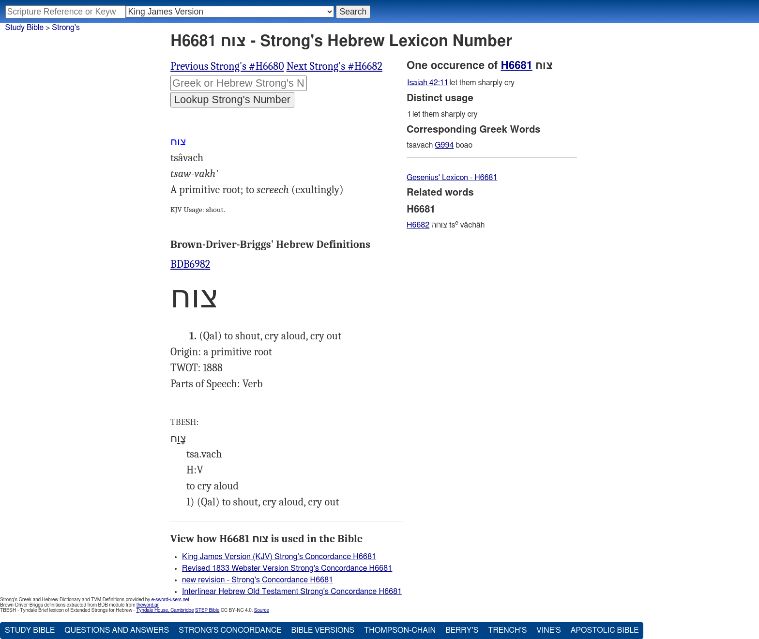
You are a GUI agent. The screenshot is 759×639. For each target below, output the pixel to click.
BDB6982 (190, 264)
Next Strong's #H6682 (334, 66)
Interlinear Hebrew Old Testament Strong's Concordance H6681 (292, 591)
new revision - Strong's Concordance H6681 (257, 580)
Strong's (66, 27)
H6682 (418, 225)
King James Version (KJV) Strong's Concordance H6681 (279, 557)
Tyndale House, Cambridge (165, 610)
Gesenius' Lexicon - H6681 (452, 178)
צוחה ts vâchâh (446, 225)
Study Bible (24, 27)
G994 (444, 145)
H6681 (516, 65)
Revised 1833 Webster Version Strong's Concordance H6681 (287, 568)
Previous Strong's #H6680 (227, 66)
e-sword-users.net (170, 599)
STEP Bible (207, 610)
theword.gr (148, 605)
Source (261, 610)
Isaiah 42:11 (427, 83)
